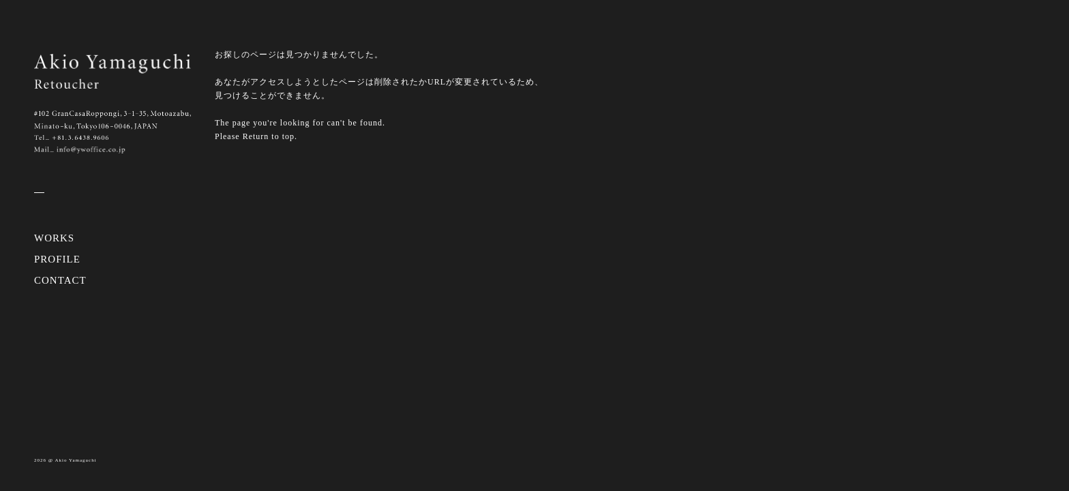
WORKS (54, 238)
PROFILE (57, 259)
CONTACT (60, 280)
